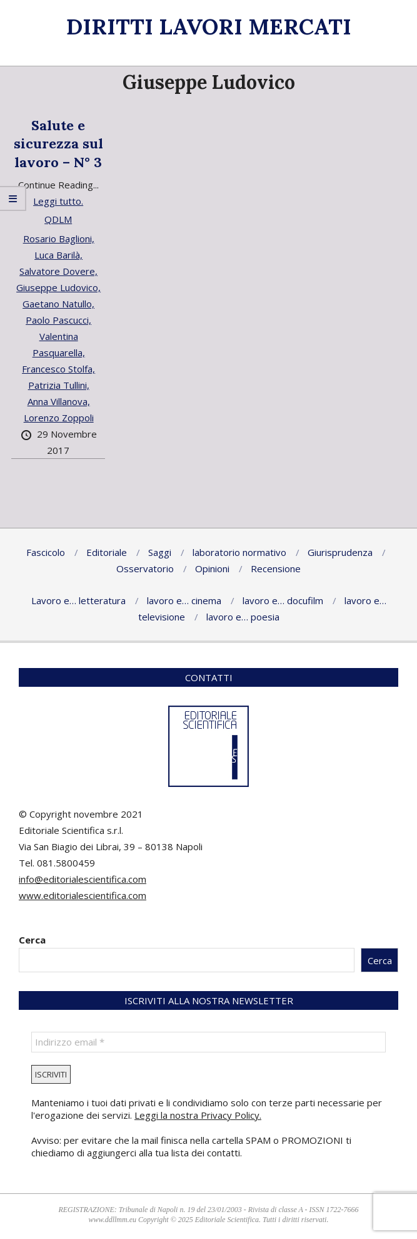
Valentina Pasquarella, (59, 344)
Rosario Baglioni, (58, 238)
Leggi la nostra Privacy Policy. (197, 1115)
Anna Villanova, (59, 401)
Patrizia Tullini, (58, 385)
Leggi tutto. (58, 201)
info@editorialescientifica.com (82, 879)
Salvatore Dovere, (58, 271)
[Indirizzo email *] (208, 1042)
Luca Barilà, (58, 255)
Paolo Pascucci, (58, 320)
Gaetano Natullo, (58, 303)
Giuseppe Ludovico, (58, 287)
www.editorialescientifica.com (82, 895)
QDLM (58, 219)
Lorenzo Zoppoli (59, 417)
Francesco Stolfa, (58, 368)
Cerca (32, 939)
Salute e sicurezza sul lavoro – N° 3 (58, 143)
